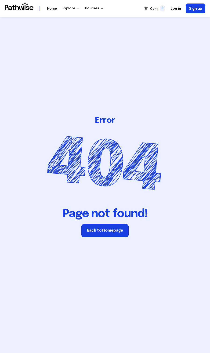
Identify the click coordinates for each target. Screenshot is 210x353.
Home (52, 8)
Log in (176, 8)
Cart (154, 9)
